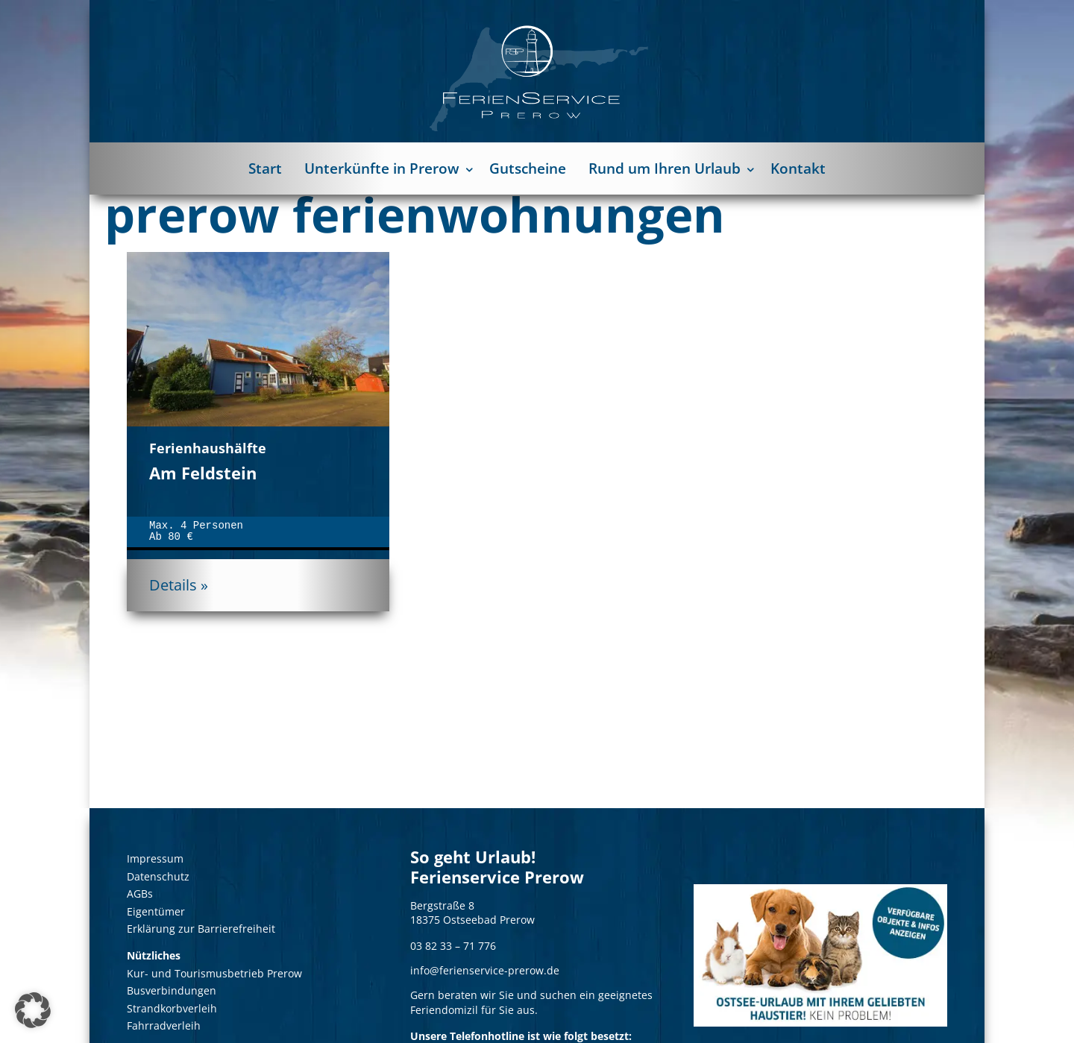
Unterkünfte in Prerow (381, 168)
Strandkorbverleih (172, 1008)
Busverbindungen (171, 990)
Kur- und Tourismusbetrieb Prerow (214, 973)
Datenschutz (158, 876)
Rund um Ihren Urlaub (664, 168)
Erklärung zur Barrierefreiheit (201, 928)
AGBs (140, 893)
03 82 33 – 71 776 (453, 946)
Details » (178, 585)
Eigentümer (156, 911)
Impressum (155, 858)
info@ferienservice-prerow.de (484, 971)
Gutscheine (527, 168)
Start (265, 168)
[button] (33, 1010)
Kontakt (798, 168)
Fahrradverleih (164, 1025)
